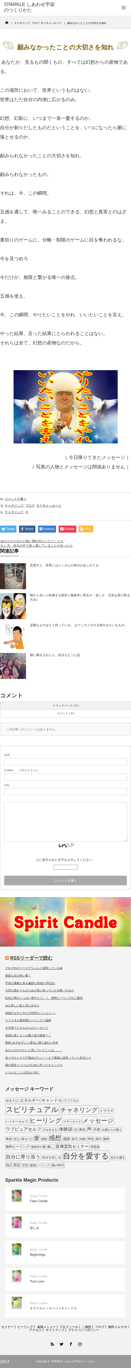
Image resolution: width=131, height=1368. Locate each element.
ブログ (30, 505)
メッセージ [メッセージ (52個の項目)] (98, 1120)
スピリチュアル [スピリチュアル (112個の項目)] (32, 1109)
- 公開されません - (22, 770)
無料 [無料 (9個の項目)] (106, 1139)
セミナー (7, 1326)
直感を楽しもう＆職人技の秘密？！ (28, 1035)
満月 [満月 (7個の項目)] (98, 1139)
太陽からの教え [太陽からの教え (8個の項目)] (112, 1129)
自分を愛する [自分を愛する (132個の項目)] (86, 1155)
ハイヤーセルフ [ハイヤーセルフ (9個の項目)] (17, 1121)
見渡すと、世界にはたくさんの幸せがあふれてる (64, 565)
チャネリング (14, 505)
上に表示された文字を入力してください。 (65, 860)
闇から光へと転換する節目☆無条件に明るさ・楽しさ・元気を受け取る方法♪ (80, 597)
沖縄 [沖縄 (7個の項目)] (82, 1139)
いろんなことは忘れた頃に (22, 1072)
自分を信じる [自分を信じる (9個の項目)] (51, 1157)
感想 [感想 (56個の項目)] (55, 1137)
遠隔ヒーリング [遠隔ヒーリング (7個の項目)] (40, 1165)
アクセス (35, 1330)
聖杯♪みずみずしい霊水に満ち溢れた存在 (31, 1042)
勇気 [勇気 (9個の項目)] (82, 1129)
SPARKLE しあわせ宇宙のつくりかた (73, 1361)
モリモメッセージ (48, 505)
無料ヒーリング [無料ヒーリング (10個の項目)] (17, 1147)
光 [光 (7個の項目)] (75, 1129)
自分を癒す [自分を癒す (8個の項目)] (118, 1157)
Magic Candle (38, 1195)
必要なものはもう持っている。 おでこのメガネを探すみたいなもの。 (79, 625)
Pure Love (37, 1281)
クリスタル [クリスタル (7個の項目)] (71, 1100)
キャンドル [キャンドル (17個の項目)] (51, 1100)
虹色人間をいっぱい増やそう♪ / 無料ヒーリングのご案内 (44, 997)
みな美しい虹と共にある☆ (22, 1005)
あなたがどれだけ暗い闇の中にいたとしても (32, 541)
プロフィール (68, 1326)
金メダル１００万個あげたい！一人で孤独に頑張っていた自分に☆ (48, 1057)
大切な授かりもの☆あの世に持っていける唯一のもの (39, 990)
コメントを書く (16, 499)
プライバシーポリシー (83, 1330)
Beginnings (37, 1254)
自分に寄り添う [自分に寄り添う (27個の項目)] (23, 1157)
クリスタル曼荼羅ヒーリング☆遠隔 (28, 1020)
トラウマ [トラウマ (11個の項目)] (106, 1111)
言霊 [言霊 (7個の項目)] (25, 1165)
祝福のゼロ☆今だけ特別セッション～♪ (30, 1012)
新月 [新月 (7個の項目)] (75, 1139)
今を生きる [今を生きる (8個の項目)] (50, 1129)
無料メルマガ (117, 1326)
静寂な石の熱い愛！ (18, 975)
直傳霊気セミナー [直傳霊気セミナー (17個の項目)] (72, 1146)
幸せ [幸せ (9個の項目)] (24, 1139)
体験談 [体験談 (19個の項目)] (65, 1129)
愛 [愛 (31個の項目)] (36, 1138)
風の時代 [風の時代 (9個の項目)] (58, 1165)
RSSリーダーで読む (31, 958)
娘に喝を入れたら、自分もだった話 (55, 655)
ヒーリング (25, 1326)
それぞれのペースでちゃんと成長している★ (34, 968)
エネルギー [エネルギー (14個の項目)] (30, 1100)
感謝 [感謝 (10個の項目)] (66, 1139)
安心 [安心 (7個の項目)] (17, 1139)
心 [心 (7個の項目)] (30, 1139)
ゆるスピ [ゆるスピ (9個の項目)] (12, 1100)
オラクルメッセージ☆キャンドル (53, 1308)
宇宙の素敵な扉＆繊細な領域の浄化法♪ (30, 983)
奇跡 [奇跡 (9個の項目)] (9, 1139)
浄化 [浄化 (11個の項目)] (90, 1139)
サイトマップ (55, 1330)
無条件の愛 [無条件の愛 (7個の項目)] (38, 1146)
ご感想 (86, 1326)
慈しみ (34, 1228)
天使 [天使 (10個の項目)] (96, 1129)
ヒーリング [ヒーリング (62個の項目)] (45, 1120)
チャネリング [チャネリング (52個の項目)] (79, 1110)
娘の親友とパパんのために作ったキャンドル (34, 1064)
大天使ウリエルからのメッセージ (26, 1027)
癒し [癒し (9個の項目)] (50, 1147)
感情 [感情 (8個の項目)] (44, 1139)
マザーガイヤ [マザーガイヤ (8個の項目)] (72, 1121)
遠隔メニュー (46, 1326)
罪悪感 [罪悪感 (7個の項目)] (95, 1146)
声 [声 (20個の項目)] (89, 1129)
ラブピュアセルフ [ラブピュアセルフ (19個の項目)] (23, 1129)
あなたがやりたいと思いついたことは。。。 (34, 1050)
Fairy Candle (39, 1201)
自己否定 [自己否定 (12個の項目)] (13, 1165)
